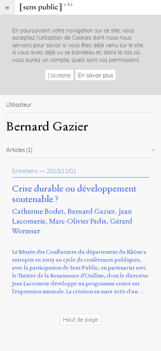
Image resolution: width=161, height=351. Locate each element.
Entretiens (25, 171)
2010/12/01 (61, 171)
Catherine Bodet (38, 211)
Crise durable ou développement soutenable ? (74, 194)
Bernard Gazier (91, 211)
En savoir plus (95, 75)
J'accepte (59, 75)
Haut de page (80, 319)
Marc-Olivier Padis (77, 221)
